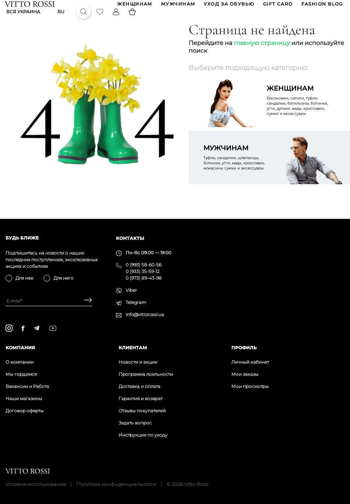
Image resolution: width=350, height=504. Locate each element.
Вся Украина (24, 20)
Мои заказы (244, 374)
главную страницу (262, 53)
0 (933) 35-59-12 (143, 271)
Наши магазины (24, 398)
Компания (20, 347)
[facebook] (23, 328)
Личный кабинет (250, 362)
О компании (20, 362)
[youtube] (52, 328)
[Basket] (133, 20)
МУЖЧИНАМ (177, 7)
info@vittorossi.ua (145, 314)
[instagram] (9, 328)
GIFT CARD (277, 7)
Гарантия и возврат (140, 398)
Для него (63, 278)
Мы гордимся (21, 374)
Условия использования (36, 484)
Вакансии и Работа (27, 386)
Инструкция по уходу (143, 435)
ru (61, 20)
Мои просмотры (250, 386)
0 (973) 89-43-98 (144, 278)
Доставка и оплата (139, 386)
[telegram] (36, 328)
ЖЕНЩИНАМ (134, 7)
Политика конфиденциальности (116, 484)
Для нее (24, 278)
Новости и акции (138, 362)
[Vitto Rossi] (30, 7)
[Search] (84, 20)
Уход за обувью (228, 7)
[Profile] (116, 20)
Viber (131, 290)
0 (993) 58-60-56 (143, 264)
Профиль (244, 347)
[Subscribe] (85, 301)
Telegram (136, 302)
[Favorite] (100, 20)
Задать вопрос (135, 423)
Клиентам (133, 347)
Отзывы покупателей (142, 410)
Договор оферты (24, 410)
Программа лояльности (146, 374)
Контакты (130, 238)
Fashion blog (321, 7)
